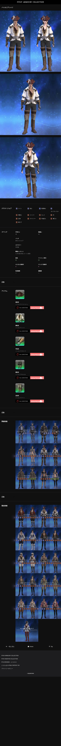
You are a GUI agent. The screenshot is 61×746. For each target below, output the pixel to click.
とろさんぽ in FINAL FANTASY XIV (10, 733)
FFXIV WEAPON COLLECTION (9, 727)
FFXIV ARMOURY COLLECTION (30, 2)
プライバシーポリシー (7, 737)
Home (30, 695)
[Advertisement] (26, 290)
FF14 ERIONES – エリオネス (9, 730)
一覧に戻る (10, 695)
